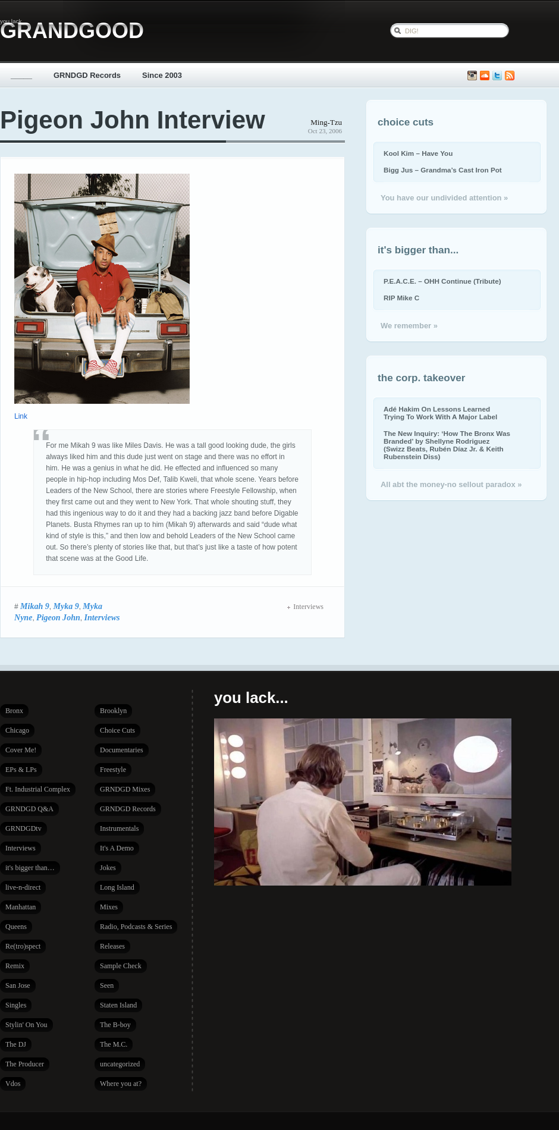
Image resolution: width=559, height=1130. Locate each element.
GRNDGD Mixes (125, 789)
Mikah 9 (34, 606)
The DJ (15, 1044)
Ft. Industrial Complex (37, 789)
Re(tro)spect (22, 946)
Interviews (102, 617)
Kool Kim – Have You (418, 153)
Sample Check (121, 966)
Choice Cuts (117, 730)
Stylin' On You (26, 1025)
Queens (16, 926)
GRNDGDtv (23, 828)
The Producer (24, 1064)
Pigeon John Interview (132, 120)
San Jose (17, 985)
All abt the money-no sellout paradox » (451, 484)
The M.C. (113, 1044)
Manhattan (20, 907)
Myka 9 (65, 606)
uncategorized (120, 1064)
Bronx (14, 711)
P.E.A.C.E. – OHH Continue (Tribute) (442, 281)
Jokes (108, 868)
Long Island (117, 887)
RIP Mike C (401, 298)
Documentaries (121, 750)
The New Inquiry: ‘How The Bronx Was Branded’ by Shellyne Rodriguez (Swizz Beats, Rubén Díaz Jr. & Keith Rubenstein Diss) (447, 444)
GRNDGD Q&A (29, 809)
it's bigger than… (30, 868)
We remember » (409, 325)
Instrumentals (119, 828)
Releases (112, 946)
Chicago (17, 730)
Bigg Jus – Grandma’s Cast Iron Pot (443, 170)
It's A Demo (117, 848)
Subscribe (509, 76)
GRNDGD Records (87, 75)
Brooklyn (113, 711)
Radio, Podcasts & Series (136, 926)
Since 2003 (162, 75)
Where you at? (121, 1083)
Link (20, 416)
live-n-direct (22, 887)
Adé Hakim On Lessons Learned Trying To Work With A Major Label (440, 412)
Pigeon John (58, 617)
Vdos (12, 1083)
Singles (15, 1005)
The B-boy (115, 1025)
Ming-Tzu (326, 122)
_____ (21, 75)
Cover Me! (20, 750)
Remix (14, 966)
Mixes (109, 907)
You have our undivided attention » (444, 197)
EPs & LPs (21, 769)
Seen (107, 985)
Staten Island (118, 1005)
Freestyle (113, 769)
